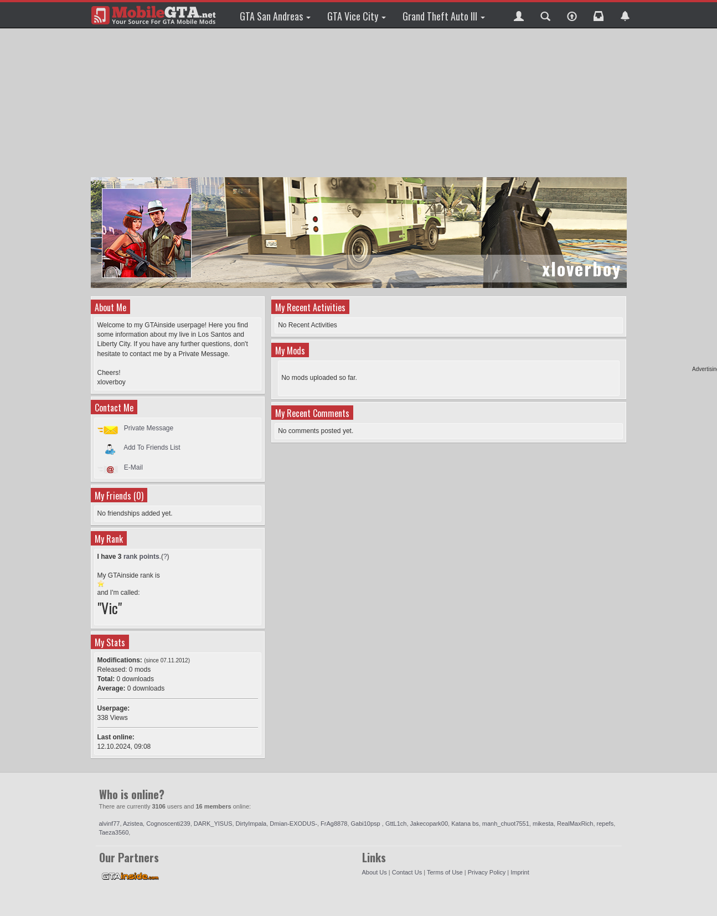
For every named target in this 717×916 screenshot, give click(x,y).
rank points (141, 556)
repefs (605, 823)
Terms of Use (445, 872)
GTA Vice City (356, 16)
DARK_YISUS (213, 823)
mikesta (543, 823)
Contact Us (407, 872)
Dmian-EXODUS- (293, 823)
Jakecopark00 (429, 823)
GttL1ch (396, 823)
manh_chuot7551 (505, 823)
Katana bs (465, 823)
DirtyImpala (251, 823)
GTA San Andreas (275, 16)
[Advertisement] (358, 102)
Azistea (133, 823)
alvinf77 (109, 823)
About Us (374, 872)
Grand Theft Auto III (444, 16)
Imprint (519, 872)
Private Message (148, 428)
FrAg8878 (334, 823)
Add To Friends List (151, 447)
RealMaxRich (575, 823)
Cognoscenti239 (168, 823)
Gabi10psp (366, 823)
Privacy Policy (486, 872)
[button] (518, 15)
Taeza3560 (114, 832)
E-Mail (133, 467)
